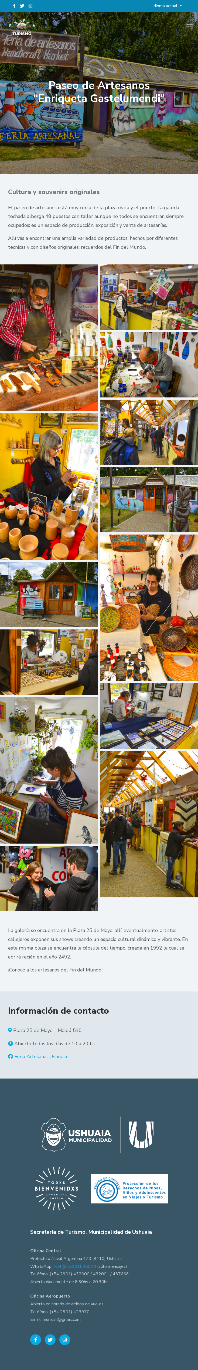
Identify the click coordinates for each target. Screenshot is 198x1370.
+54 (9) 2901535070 (74, 1266)
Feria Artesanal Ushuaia (40, 1056)
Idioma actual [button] (165, 6)
